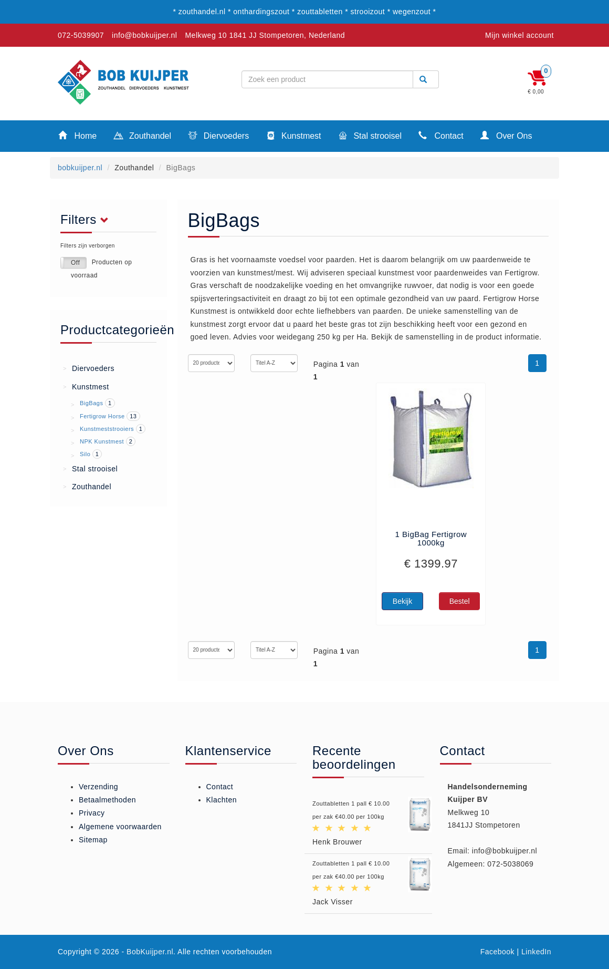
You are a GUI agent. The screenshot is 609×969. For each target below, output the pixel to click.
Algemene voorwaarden (120, 826)
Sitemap (93, 840)
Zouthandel (142, 136)
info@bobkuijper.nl (144, 35)
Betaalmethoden (107, 800)
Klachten (221, 800)
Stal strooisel (370, 136)
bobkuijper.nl (80, 167)
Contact (441, 135)
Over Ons (506, 135)
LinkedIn (536, 951)
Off (75, 262)
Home (77, 135)
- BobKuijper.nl (148, 951)
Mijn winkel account (519, 35)
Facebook (497, 951)
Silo (85, 454)
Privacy (91, 813)
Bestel (459, 601)
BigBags (91, 403)
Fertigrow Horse (102, 416)
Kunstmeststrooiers (107, 429)
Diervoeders (218, 136)
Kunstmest (293, 136)
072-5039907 (81, 35)
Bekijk (402, 601)
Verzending (98, 786)
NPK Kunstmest (102, 441)
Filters (87, 219)
